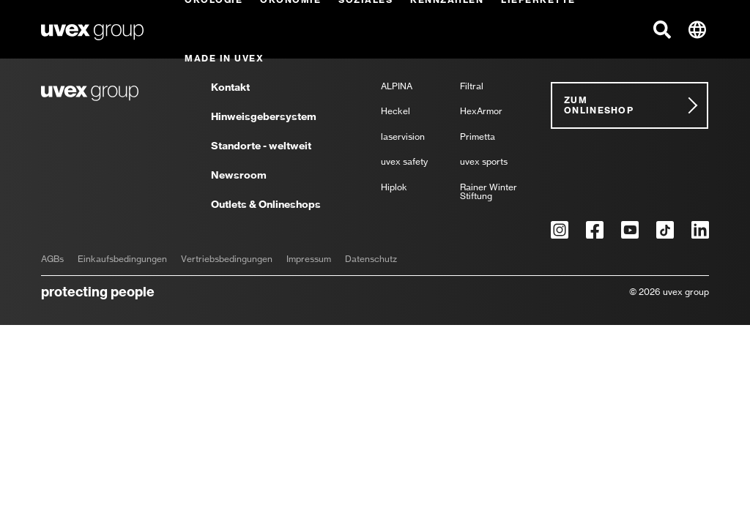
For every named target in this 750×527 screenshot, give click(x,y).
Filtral (471, 86)
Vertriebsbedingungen (226, 259)
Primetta (477, 137)
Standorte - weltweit (261, 146)
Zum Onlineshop (599, 105)
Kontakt (230, 88)
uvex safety (404, 162)
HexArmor (481, 111)
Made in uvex (224, 58)
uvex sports (484, 162)
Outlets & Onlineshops (266, 204)
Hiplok (394, 188)
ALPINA (396, 86)
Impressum (308, 259)
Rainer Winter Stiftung (488, 192)
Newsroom (239, 176)
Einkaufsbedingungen (122, 259)
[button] (662, 29)
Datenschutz (371, 259)
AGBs (52, 259)
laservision (403, 137)
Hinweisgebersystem (263, 117)
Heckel (395, 111)
